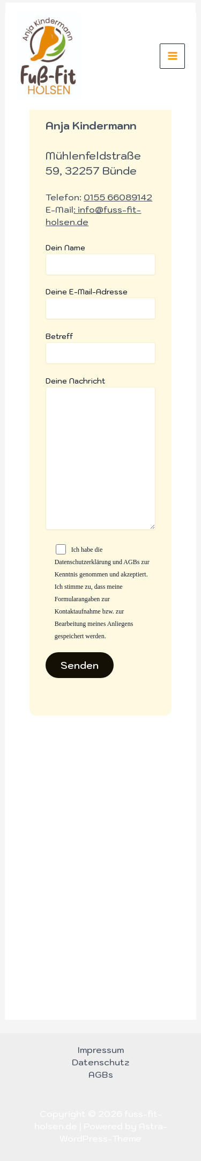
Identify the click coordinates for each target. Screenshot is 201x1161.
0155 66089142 (118, 197)
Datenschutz (100, 1062)
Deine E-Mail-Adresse (100, 303)
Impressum (100, 1050)
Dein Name (100, 259)
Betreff (100, 347)
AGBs (100, 1074)
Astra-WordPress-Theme (113, 1132)
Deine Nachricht (100, 454)
